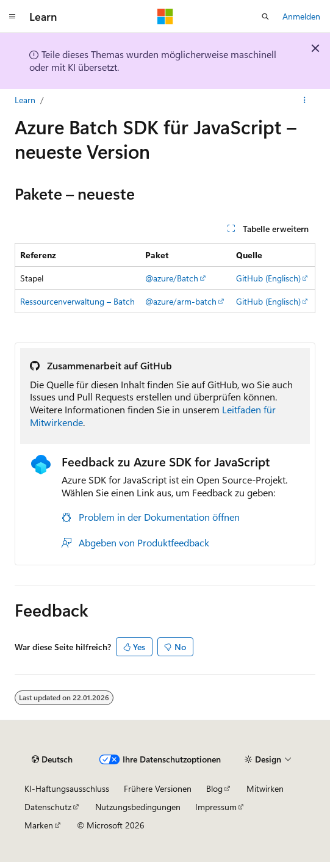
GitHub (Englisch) (268, 278)
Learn (25, 100)
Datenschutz (47, 807)
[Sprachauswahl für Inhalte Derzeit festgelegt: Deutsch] (52, 759)
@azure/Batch (171, 278)
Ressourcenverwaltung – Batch (77, 301)
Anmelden (301, 16)
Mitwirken (265, 788)
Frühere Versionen (158, 788)
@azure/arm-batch (181, 301)
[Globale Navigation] (12, 16)
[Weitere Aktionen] (304, 100)
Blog (214, 788)
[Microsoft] (165, 16)
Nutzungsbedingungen (138, 807)
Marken (38, 825)
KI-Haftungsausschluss (66, 788)
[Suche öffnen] (265, 16)
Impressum (216, 807)
